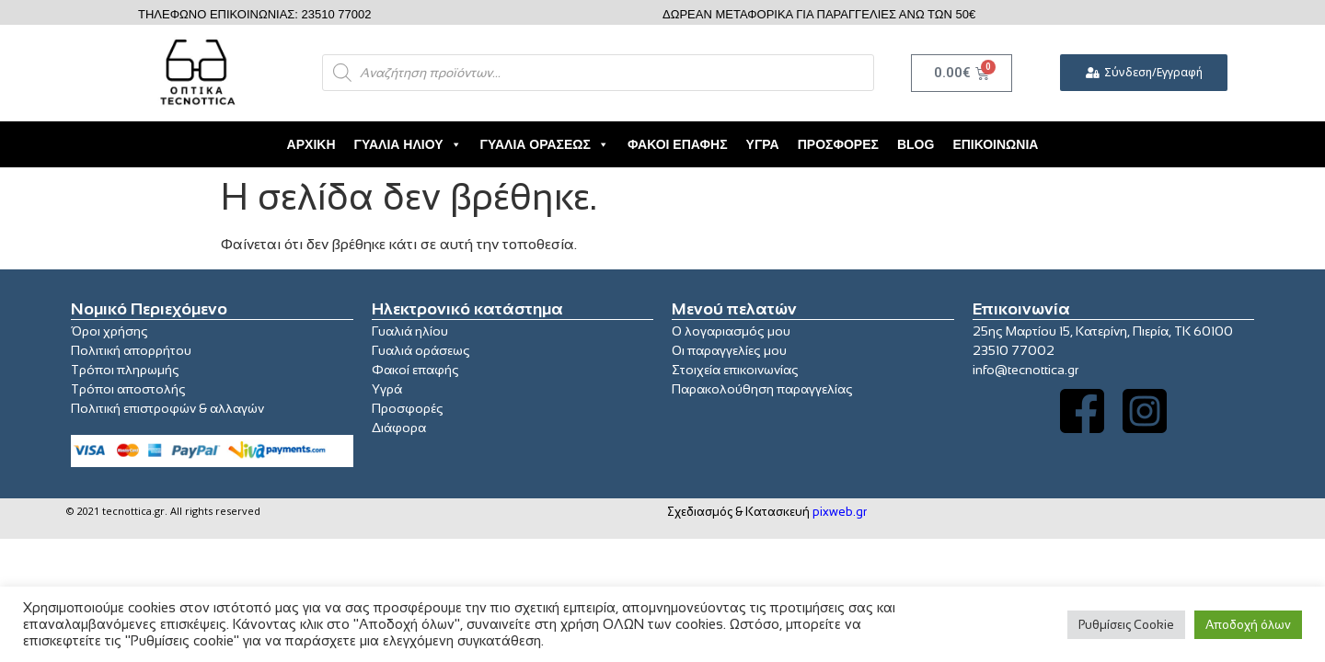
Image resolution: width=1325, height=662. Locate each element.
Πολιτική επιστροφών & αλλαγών (167, 408)
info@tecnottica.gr (1025, 369)
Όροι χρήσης (109, 331)
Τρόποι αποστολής (128, 389)
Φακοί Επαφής (678, 144)
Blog (915, 144)
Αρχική (311, 144)
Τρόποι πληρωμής (125, 369)
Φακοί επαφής (415, 369)
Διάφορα (399, 427)
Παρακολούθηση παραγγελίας (762, 389)
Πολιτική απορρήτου (131, 350)
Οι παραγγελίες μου (729, 350)
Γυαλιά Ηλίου (408, 144)
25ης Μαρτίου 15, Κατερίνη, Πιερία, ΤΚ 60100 (1103, 331)
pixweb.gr (839, 512)
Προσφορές (838, 144)
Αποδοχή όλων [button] (1248, 625)
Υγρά (762, 144)
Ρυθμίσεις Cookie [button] (1126, 625)
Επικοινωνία (995, 144)
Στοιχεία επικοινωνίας (735, 369)
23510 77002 (1013, 350)
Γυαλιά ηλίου (410, 331)
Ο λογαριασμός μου (731, 331)
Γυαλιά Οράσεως (544, 144)
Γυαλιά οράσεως (421, 350)
